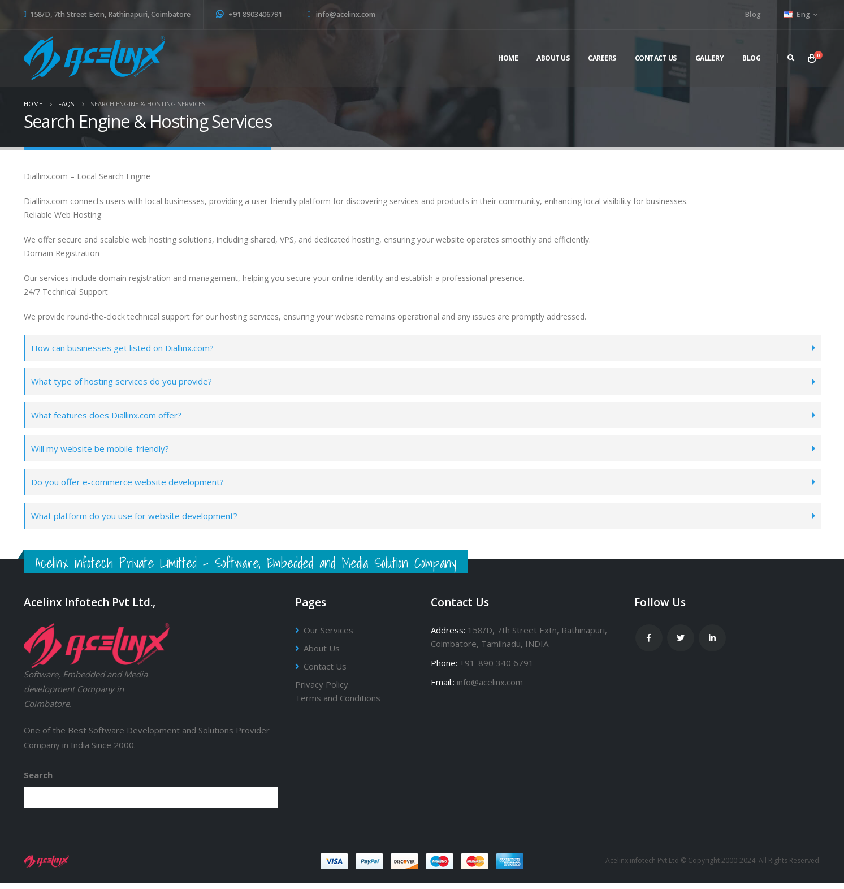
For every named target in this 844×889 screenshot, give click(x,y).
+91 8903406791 (249, 14)
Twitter (680, 644)
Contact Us (656, 58)
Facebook (649, 644)
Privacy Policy (321, 690)
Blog (753, 14)
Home (508, 58)
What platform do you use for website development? (139, 521)
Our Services (329, 636)
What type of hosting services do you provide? (126, 383)
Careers (602, 58)
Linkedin (712, 644)
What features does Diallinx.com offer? (110, 417)
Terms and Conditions (337, 704)
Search (38, 781)
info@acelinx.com (341, 14)
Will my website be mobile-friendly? (105, 452)
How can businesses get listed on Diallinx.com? (127, 348)
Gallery (709, 58)
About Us (322, 654)
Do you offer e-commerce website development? (131, 486)
